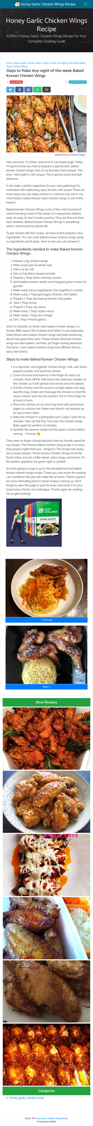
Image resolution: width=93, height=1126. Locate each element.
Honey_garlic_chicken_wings (27, 63)
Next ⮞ (46, 686)
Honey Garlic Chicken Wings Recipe (45, 4)
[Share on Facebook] (19, 89)
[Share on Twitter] (10, 89)
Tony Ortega (16, 82)
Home (9, 63)
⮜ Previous (46, 619)
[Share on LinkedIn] (28, 89)
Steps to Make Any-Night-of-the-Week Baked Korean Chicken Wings (46, 64)
